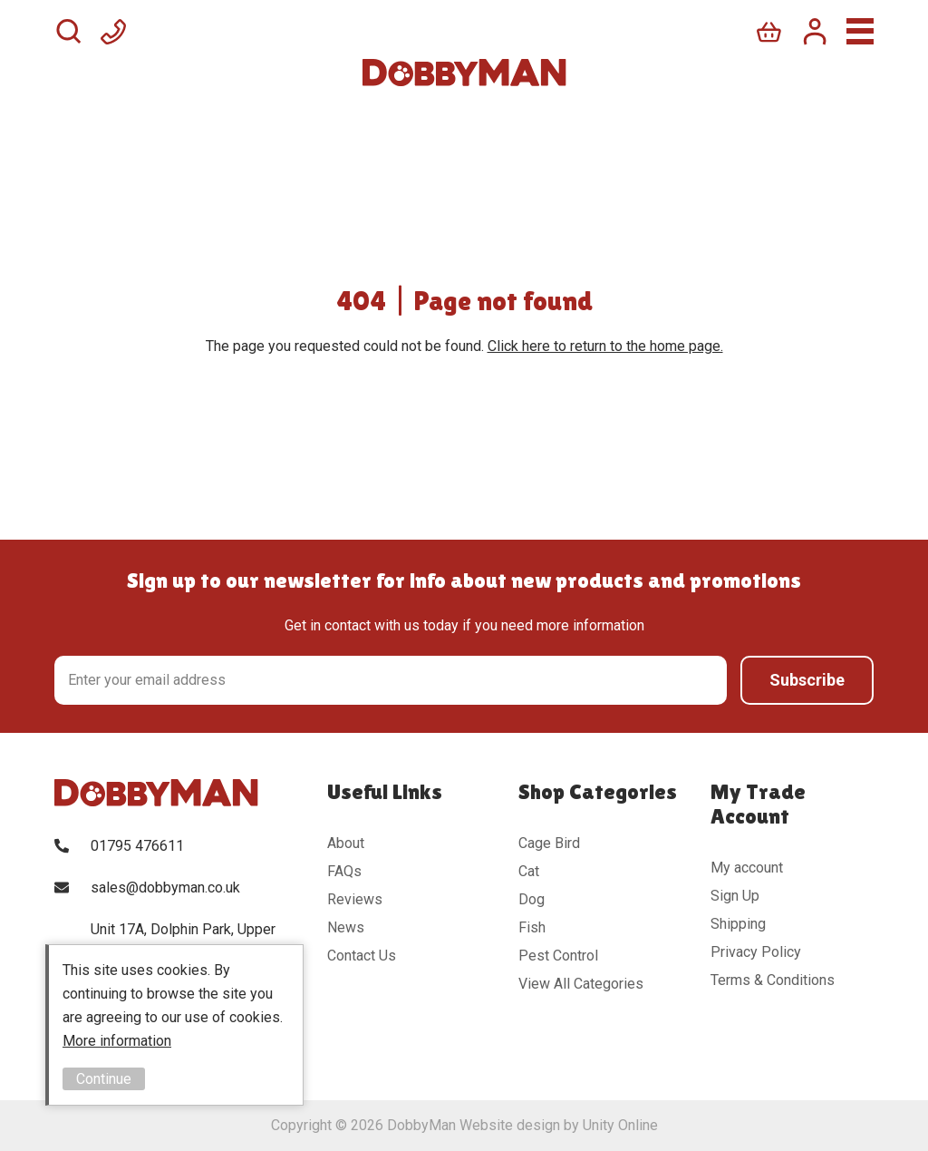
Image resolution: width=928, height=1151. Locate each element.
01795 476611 (137, 845)
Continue (103, 1079)
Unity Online (620, 1125)
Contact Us (361, 955)
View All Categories (580, 983)
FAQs (344, 871)
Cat (528, 871)
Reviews (354, 899)
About (345, 843)
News (345, 927)
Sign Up (734, 895)
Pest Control (558, 955)
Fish (532, 927)
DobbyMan (464, 72)
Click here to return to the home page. (605, 346)
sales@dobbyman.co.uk (165, 887)
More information (117, 1040)
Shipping (738, 923)
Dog (531, 899)
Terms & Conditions (772, 980)
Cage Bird (549, 843)
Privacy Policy (755, 952)
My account (746, 867)
